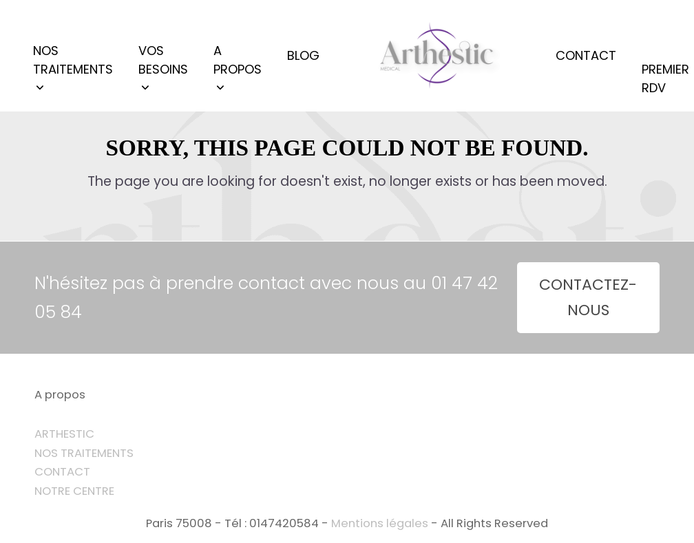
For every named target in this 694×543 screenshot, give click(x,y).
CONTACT (62, 472)
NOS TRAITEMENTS (84, 453)
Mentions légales (379, 523)
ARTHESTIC (64, 434)
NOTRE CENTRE (74, 491)
